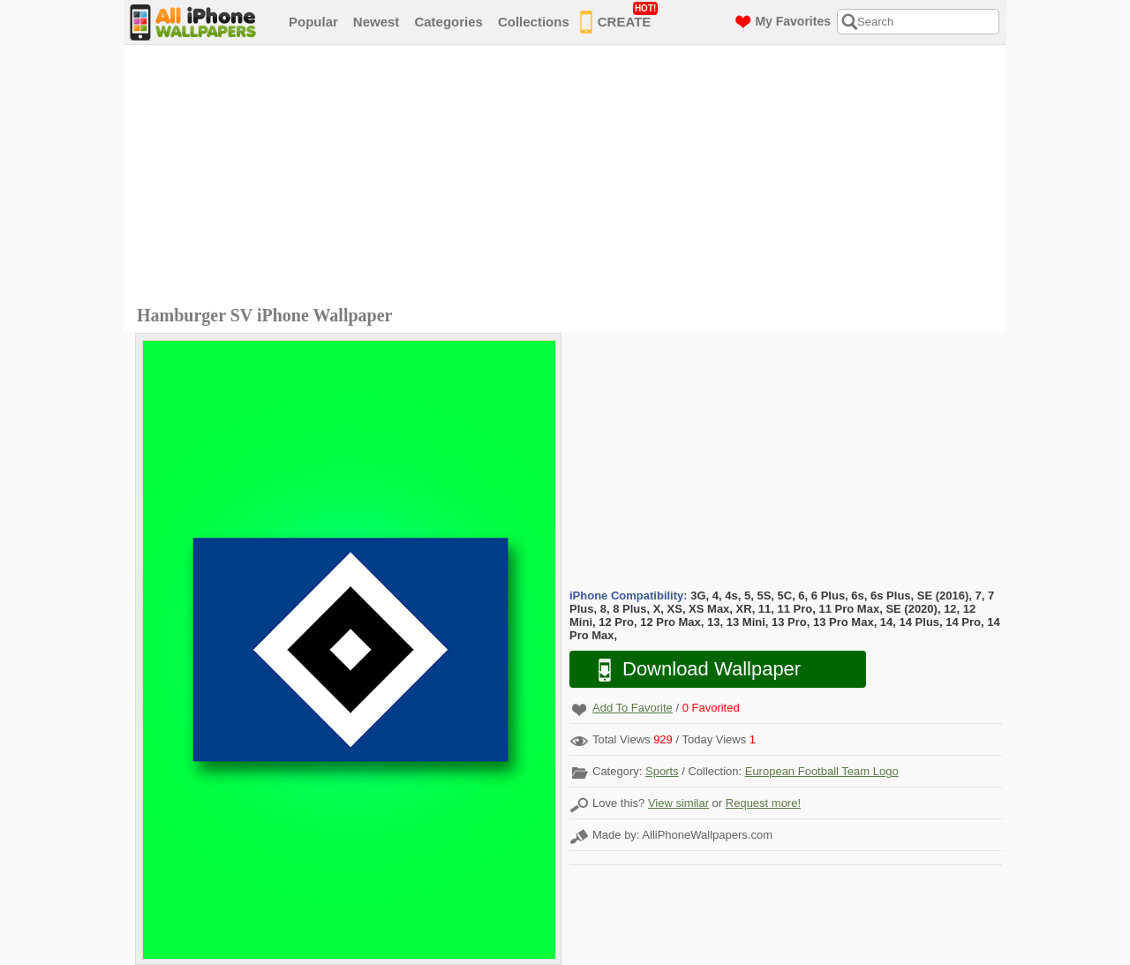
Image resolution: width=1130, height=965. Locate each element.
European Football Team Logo (822, 771)
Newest (376, 21)
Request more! (763, 803)
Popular (313, 21)
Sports (662, 771)
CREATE (619, 19)
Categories (448, 21)
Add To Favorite (632, 707)
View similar (678, 803)
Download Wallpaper (690, 670)
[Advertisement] (569, 177)
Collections (533, 21)
